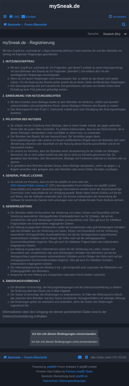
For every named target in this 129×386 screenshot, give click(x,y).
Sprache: (93, 33)
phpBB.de (82, 376)
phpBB (51, 366)
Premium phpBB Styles (79, 371)
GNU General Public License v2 (28, 185)
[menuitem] (14, 17)
